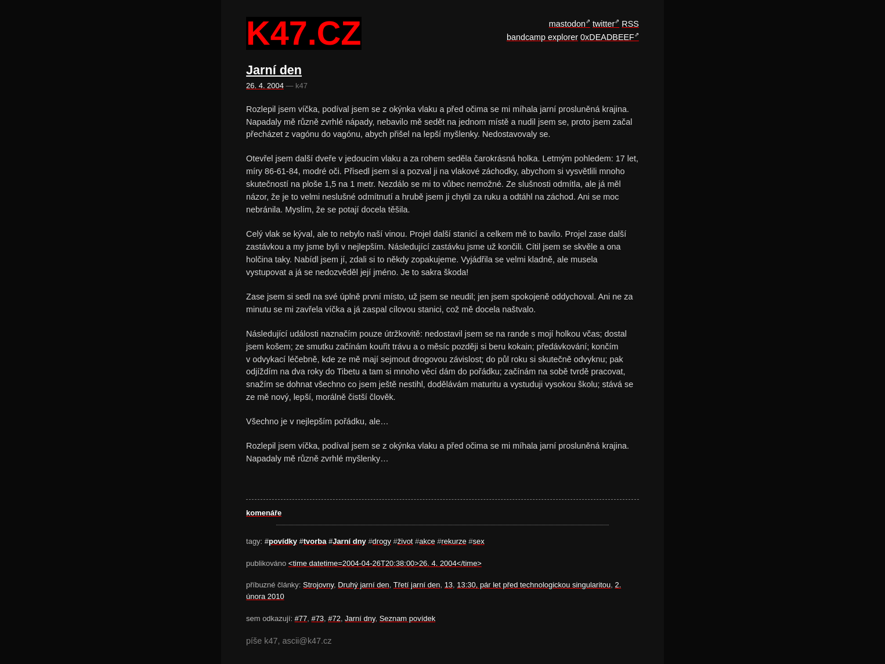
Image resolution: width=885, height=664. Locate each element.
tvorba (315, 541)
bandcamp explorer (542, 37)
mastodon (567, 23)
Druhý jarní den (363, 584)
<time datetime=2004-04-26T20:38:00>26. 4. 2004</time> (385, 563)
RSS (630, 23)
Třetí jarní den (416, 584)
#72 (334, 618)
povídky (283, 541)
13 (449, 584)
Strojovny (318, 584)
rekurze (453, 541)
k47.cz (303, 33)
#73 (317, 618)
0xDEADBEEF (607, 37)
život (405, 541)
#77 (301, 618)
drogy (382, 541)
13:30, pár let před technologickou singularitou (534, 584)
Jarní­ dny (349, 541)
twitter (604, 23)
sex (478, 541)
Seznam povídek (408, 618)
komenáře (263, 512)
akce (427, 541)
